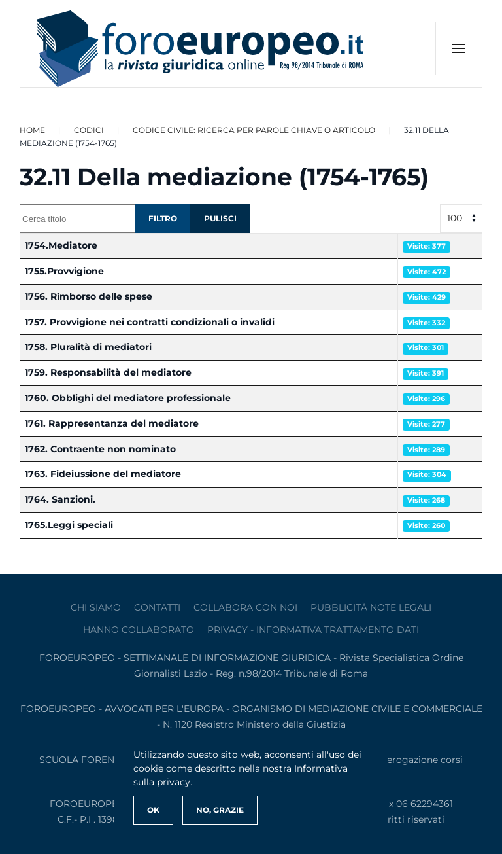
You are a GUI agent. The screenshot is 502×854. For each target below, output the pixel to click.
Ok (153, 810)
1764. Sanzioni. (60, 499)
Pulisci (220, 218)
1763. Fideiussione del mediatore (103, 474)
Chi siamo (96, 607)
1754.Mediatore (61, 245)
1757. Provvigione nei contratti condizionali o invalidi (150, 322)
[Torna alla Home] (200, 48)
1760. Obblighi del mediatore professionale (128, 398)
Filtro (162, 218)
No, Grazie (220, 810)
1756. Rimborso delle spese (88, 296)
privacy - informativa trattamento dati (313, 629)
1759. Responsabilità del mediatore (108, 372)
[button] (458, 48)
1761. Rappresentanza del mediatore (112, 423)
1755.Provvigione (64, 271)
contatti (157, 607)
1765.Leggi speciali (69, 525)
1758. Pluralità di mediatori (88, 347)
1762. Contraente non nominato (100, 449)
